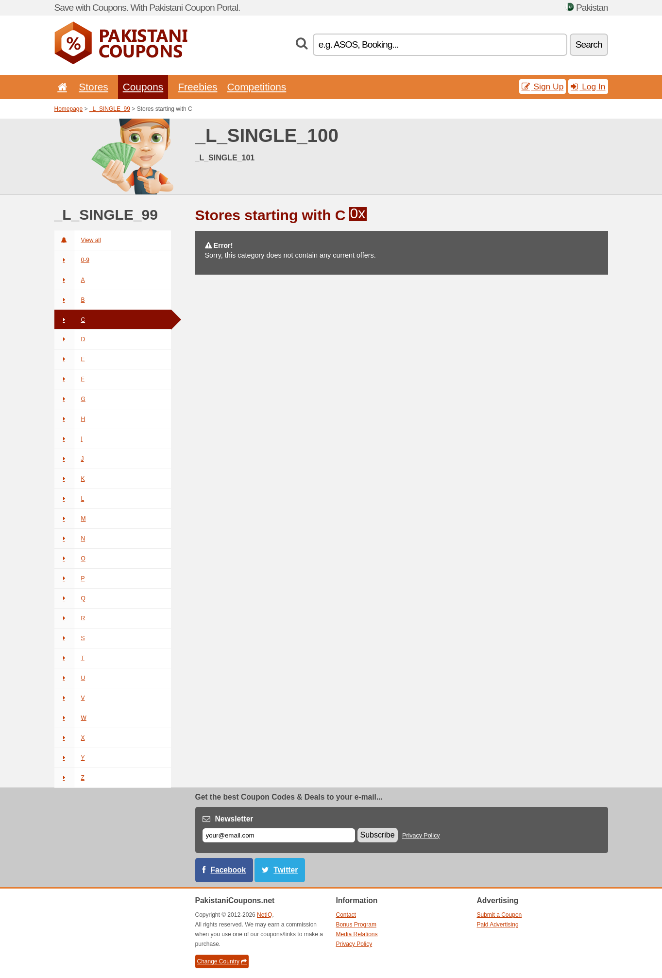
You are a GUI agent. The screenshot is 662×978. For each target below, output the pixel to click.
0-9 (71, 260)
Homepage (68, 108)
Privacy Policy (421, 835)
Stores (93, 86)
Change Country (222, 961)
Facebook (228, 870)
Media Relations (357, 934)
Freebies (197, 86)
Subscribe (377, 835)
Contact (346, 914)
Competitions (256, 86)
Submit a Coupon (499, 914)
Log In (588, 86)
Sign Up (543, 86)
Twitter (285, 870)
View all (77, 240)
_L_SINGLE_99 (109, 108)
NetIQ (264, 914)
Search (589, 44)
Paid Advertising (498, 924)
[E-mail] (279, 835)
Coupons (143, 86)
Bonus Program (356, 924)
